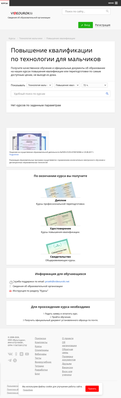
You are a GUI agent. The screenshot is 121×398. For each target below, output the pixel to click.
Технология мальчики (30, 38)
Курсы (12, 38)
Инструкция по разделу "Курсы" (30, 290)
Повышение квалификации (60, 38)
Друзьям (67, 363)
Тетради (39, 365)
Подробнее (14, 154)
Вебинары (41, 353)
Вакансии (67, 367)
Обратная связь (67, 351)
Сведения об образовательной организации (29, 17)
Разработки (41, 369)
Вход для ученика (67, 373)
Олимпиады (42, 350)
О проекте (67, 338)
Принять (92, 388)
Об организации (69, 344)
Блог (37, 373)
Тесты (38, 357)
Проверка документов (69, 358)
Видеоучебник (43, 361)
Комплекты (41, 342)
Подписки (40, 338)
